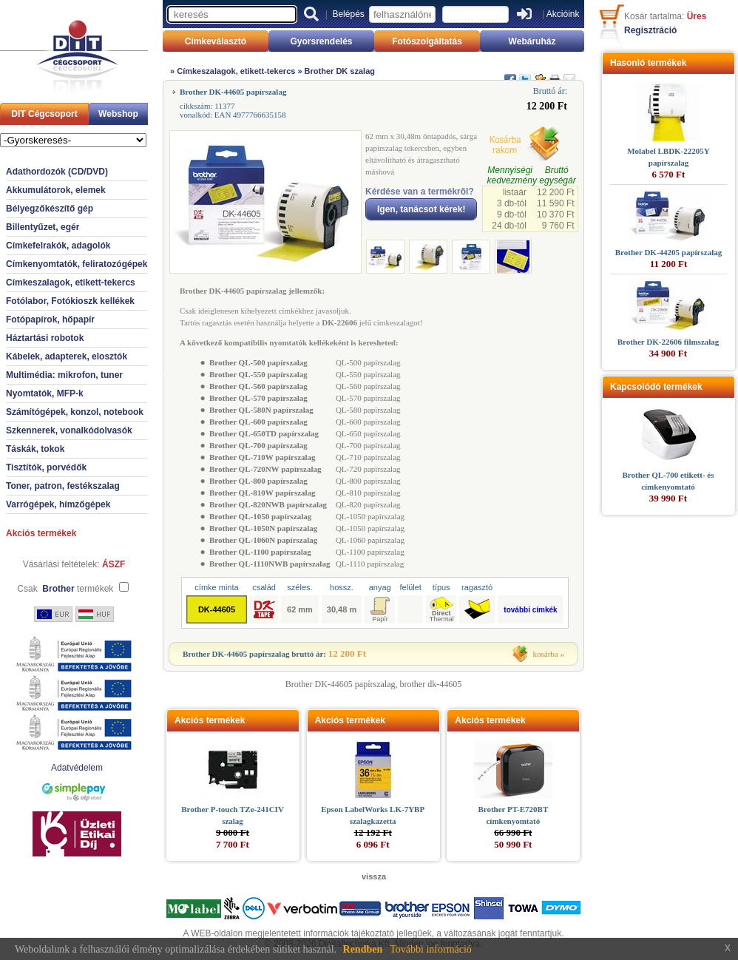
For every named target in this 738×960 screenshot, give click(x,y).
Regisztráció (650, 30)
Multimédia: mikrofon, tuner (64, 375)
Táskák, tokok (35, 449)
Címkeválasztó (215, 41)
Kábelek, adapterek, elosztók (66, 356)
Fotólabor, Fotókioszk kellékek (70, 301)
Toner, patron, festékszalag (63, 486)
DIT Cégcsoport (44, 114)
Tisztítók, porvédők (46, 467)
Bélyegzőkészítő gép (49, 208)
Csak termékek (65, 589)
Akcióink (563, 14)
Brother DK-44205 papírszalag (668, 252)
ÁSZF (113, 564)
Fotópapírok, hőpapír (50, 319)
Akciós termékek (41, 533)
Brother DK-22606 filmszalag (668, 341)
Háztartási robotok (45, 338)
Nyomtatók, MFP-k (45, 393)
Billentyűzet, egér (42, 227)
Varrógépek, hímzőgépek (58, 504)
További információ (431, 949)
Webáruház (532, 41)
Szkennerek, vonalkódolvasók (69, 430)
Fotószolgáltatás (427, 41)
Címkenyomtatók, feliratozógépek (76, 264)
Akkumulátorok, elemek (56, 190)
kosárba (545, 653)
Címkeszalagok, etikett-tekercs (70, 282)
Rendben (363, 949)
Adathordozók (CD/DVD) (57, 171)
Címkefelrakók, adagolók (58, 245)
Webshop (118, 114)
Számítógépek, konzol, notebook (74, 412)
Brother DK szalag (340, 71)
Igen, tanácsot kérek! (421, 209)
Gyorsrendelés (321, 41)
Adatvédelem (77, 768)
